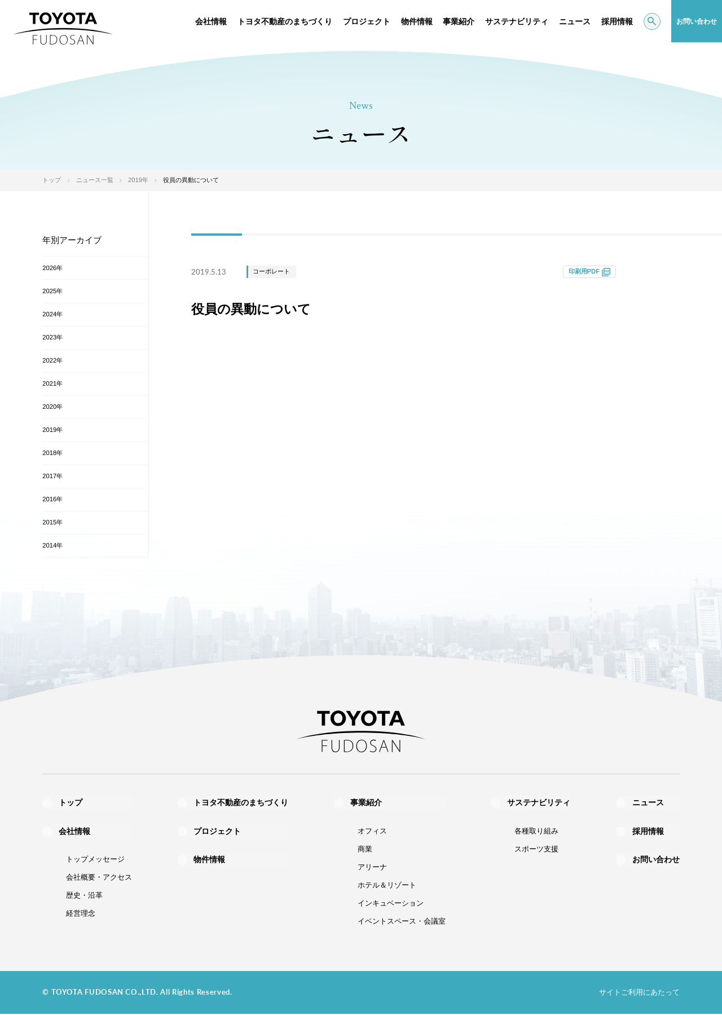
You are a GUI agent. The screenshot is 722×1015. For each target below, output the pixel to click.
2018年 (52, 452)
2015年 (52, 522)
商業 (360, 850)
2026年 (52, 267)
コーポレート (271, 271)
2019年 (138, 179)
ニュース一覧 (94, 179)
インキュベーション (386, 904)
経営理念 (80, 916)
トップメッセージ (95, 862)
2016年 (52, 499)
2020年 (52, 406)
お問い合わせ (696, 21)
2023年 (52, 337)
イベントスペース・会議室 (397, 922)
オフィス (367, 832)
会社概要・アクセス (99, 880)
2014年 (52, 545)
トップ (51, 179)
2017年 (52, 476)
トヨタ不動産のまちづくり (284, 21)
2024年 (52, 314)
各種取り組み (523, 832)
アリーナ (367, 868)
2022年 (52, 360)
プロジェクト (366, 21)
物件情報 (417, 21)
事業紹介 (458, 21)
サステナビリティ (516, 21)
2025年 (52, 291)
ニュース (575, 21)
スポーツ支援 (523, 850)
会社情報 (211, 21)
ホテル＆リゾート (382, 886)
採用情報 (617, 21)
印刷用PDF (584, 271)
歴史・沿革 (84, 898)
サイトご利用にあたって (639, 993)
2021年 (52, 383)
